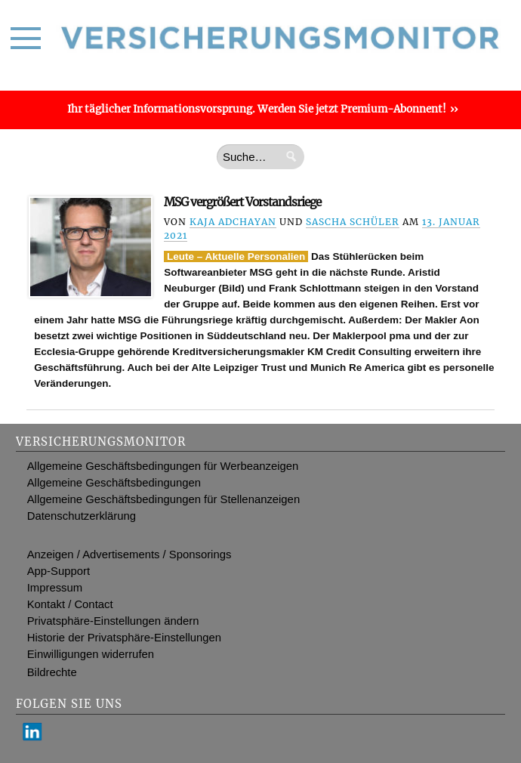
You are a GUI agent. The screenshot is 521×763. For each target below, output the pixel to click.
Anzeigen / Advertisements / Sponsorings (129, 554)
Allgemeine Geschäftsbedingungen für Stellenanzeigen (163, 499)
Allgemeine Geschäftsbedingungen (114, 483)
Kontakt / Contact (70, 604)
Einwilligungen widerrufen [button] (90, 654)
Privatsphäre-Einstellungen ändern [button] (113, 621)
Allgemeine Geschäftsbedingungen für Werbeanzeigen (163, 466)
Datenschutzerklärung (81, 516)
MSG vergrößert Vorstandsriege (242, 202)
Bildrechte (52, 672)
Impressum (54, 588)
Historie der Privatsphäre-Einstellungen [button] (124, 638)
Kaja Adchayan (233, 221)
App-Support (58, 571)
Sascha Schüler (352, 221)
